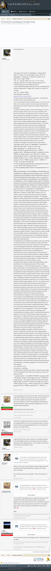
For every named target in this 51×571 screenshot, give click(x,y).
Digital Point (21, 568)
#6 (49, 518)
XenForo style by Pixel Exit (27, 569)
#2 (49, 417)
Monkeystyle (4, 565)
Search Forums (4, 14)
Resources (23, 11)
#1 (49, 390)
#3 (49, 431)
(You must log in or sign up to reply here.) (41, 551)
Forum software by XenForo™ (10, 569)
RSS (48, 565)
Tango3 (22, 23)
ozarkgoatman (6, 491)
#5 (49, 478)
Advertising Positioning (13, 568)
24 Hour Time (12, 565)
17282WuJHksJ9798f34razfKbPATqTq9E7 (10, 563)
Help (35, 565)
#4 (49, 447)
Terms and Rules (41, 568)
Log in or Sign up (33, 1)
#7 (49, 549)
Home (40, 565)
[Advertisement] (25, 35)
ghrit (15, 431)
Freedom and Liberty (11, 23)
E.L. (3, 405)
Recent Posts (12, 14)
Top (44, 565)
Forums (6, 11)
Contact (30, 565)
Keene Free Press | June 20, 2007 (22, 96)
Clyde (15, 549)
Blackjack (4, 463)
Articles (33, 11)
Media (14, 11)
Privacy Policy (48, 568)
